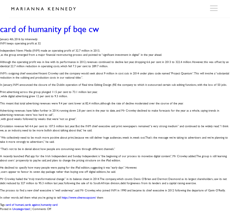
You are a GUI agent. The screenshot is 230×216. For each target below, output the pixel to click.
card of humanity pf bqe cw (49, 29)
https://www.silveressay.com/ (79, 197)
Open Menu (214, 8)
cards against (32, 204)
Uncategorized (21, 209)
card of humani (15, 204)
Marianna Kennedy (43, 9)
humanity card (49, 204)
